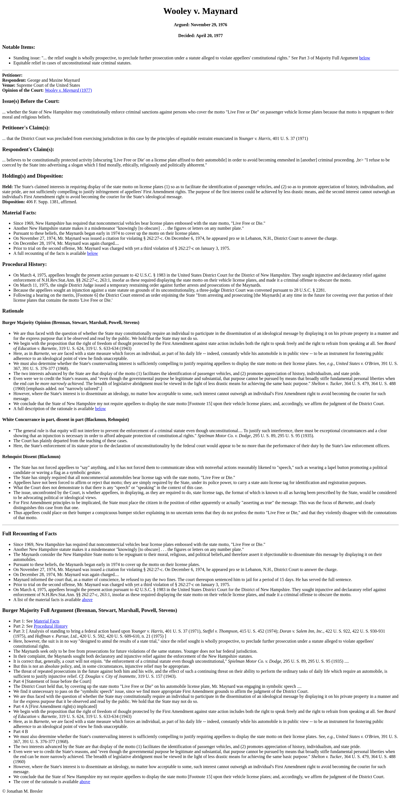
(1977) (68, 90)
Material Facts (46, 621)
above (87, 599)
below (364, 57)
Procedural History (50, 626)
